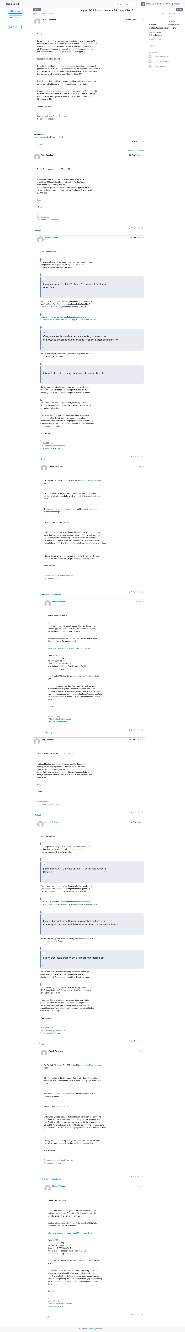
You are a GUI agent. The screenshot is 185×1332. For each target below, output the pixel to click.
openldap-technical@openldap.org (162, 28)
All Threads (15, 18)
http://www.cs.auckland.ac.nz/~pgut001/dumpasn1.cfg (70, 648)
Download (15, 27)
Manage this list (153, 4)
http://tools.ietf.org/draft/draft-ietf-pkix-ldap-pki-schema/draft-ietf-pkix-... (69, 320)
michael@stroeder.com (92, 480)
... (38, 176)
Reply (38, 144)
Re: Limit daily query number (172, 13)
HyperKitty (92, 1329)
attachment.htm (40, 137)
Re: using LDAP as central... (44, 13)
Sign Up (176, 4)
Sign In (166, 4)
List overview (15, 11)
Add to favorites (156, 40)
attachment (56, 594)
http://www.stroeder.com (50, 448)
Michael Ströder (51, 238)
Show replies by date (136, 151)
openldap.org (12, 4)
